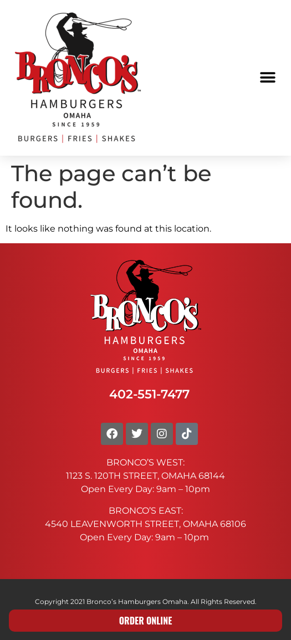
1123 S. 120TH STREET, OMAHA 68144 (145, 475)
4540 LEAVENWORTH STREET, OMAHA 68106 (145, 524)
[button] (267, 77)
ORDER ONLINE (145, 620)
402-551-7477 (149, 394)
